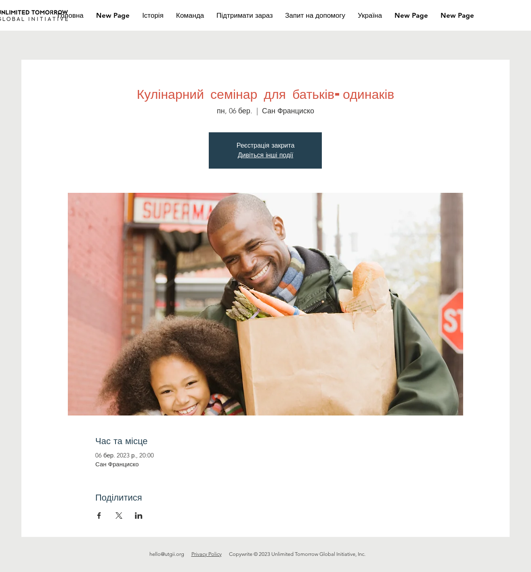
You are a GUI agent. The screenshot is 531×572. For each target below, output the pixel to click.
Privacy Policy (206, 554)
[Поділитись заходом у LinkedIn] (139, 515)
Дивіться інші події (265, 155)
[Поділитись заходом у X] (119, 515)
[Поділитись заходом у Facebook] (99, 515)
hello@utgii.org (166, 554)
